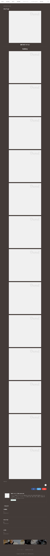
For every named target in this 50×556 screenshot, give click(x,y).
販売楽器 (7, 1)
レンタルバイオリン (34, 1)
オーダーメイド (25, 1)
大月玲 (4, 530)
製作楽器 (41, 1)
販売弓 (13, 1)
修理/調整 (18, 1)
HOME (2, 1)
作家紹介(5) (5, 481)
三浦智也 (5, 509)
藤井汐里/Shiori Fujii (6, 522)
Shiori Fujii (5, 519)
